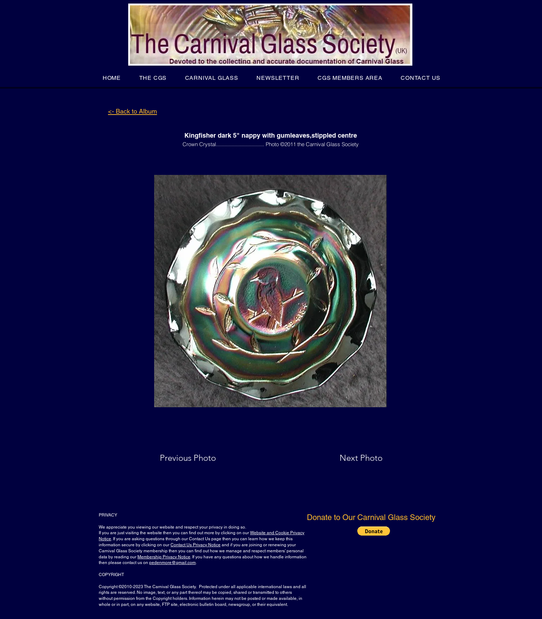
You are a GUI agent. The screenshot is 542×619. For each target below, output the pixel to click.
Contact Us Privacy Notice (195, 544)
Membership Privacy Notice (163, 556)
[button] (152, 77)
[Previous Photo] (198, 458)
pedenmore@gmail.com (172, 562)
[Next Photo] (347, 458)
